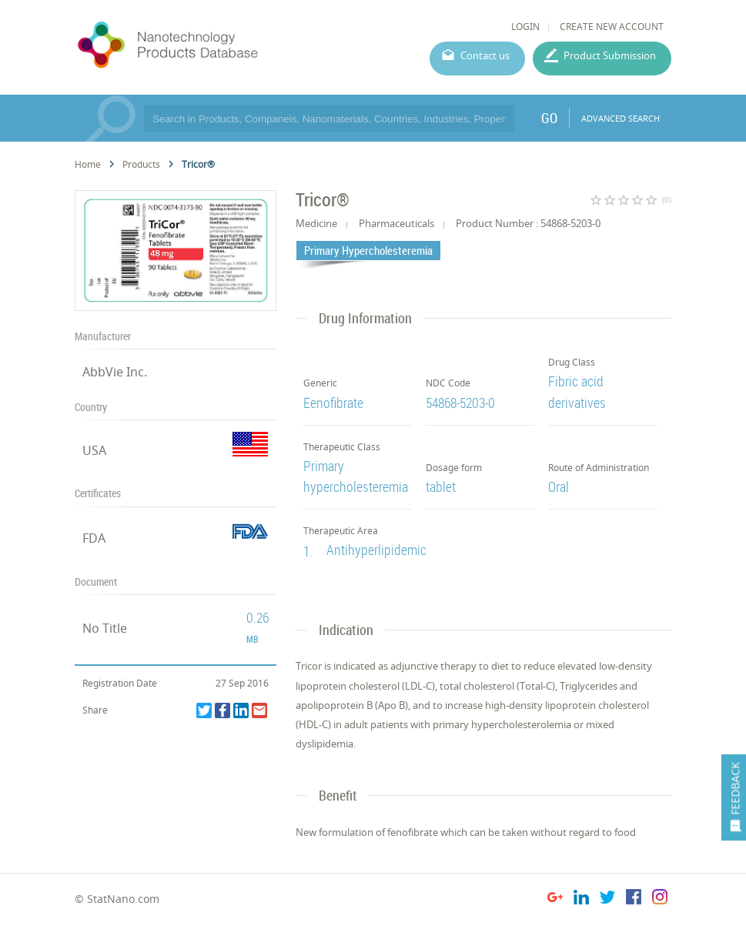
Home (88, 164)
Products (141, 164)
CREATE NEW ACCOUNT (612, 26)
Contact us (485, 55)
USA (94, 450)
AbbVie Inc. (114, 371)
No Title (104, 628)
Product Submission (610, 55)
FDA (93, 538)
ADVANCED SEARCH (620, 118)
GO (549, 118)
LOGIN (525, 26)
